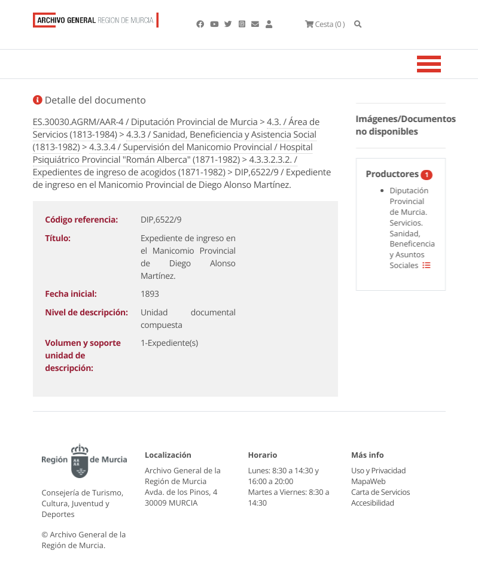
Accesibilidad (372, 502)
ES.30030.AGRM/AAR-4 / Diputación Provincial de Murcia (145, 122)
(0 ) (325, 24)
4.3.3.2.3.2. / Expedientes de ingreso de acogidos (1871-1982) (165, 166)
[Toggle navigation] (444, 64)
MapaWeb (368, 481)
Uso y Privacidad (378, 470)
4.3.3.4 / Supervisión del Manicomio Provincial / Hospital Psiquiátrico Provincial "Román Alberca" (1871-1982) (173, 153)
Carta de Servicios (380, 491)
